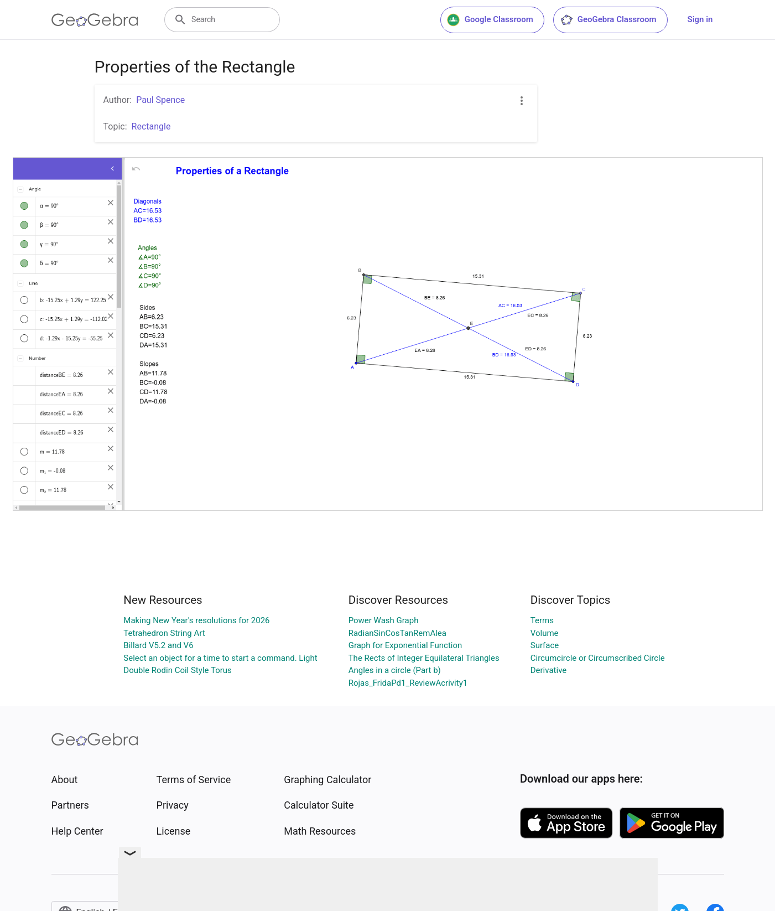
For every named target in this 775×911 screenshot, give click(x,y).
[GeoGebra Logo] (94, 20)
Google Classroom (490, 20)
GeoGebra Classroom (608, 20)
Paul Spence (160, 100)
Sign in (700, 19)
